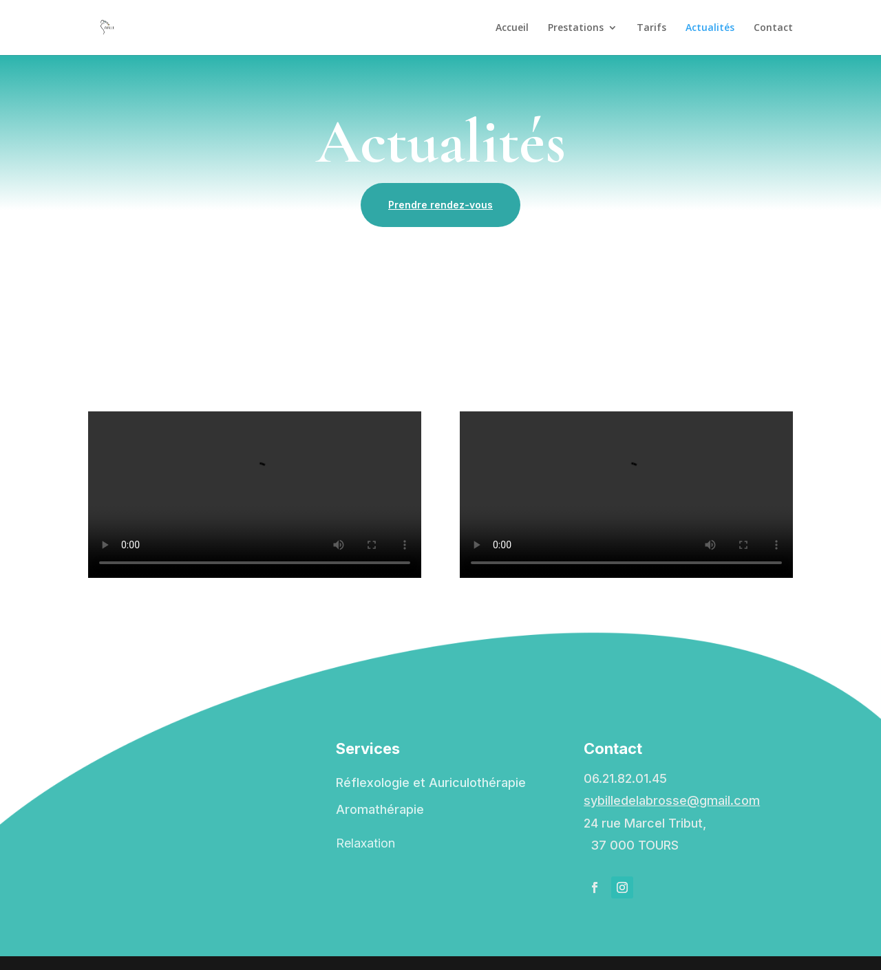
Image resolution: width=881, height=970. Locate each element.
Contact (773, 28)
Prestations (576, 28)
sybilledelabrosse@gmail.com (672, 800)
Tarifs (651, 28)
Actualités (710, 28)
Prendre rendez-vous (440, 205)
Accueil (512, 28)
